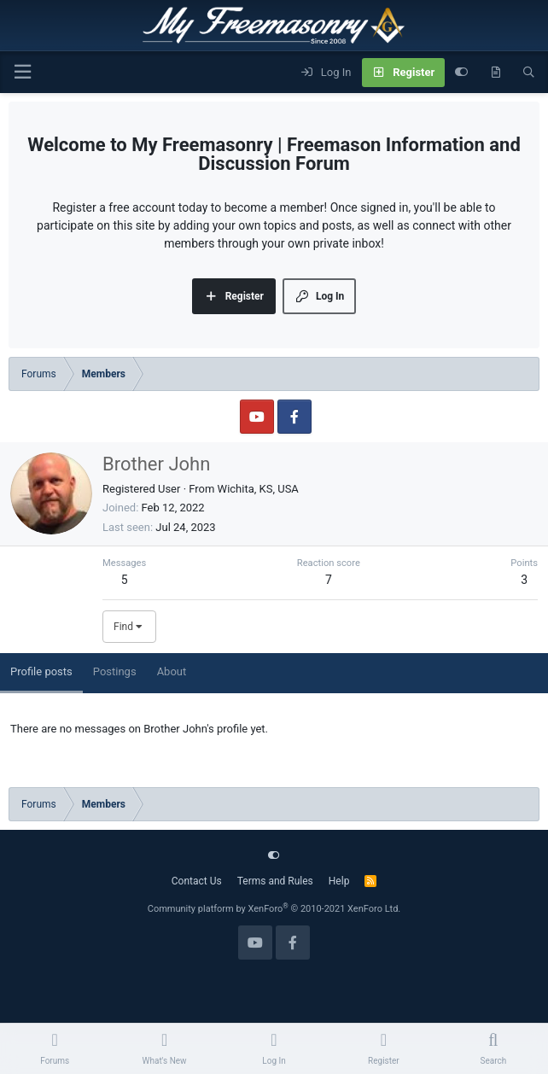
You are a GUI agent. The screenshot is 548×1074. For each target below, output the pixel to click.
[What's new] (495, 72)
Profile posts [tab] (41, 671)
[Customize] (461, 72)
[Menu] (22, 72)
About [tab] (172, 671)
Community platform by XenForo (274, 908)
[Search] (529, 72)
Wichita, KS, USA (258, 488)
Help (339, 881)
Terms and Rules (275, 881)
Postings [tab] (115, 671)
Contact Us (197, 881)
